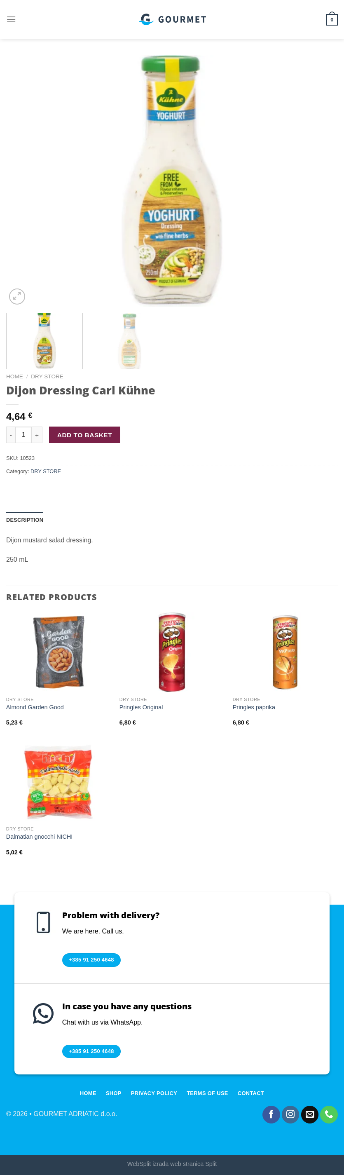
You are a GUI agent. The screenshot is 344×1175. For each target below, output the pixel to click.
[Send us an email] (310, 1114)
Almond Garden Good (35, 707)
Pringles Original (141, 707)
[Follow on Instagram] (291, 1114)
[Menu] (11, 19)
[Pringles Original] (172, 652)
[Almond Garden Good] (58, 652)
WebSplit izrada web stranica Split (172, 1164)
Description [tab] (24, 520)
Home (14, 376)
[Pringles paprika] (285, 652)
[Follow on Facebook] (271, 1114)
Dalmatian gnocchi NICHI (39, 836)
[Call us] (329, 1114)
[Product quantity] (23, 435)
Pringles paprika (254, 707)
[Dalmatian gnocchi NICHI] (58, 782)
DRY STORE (47, 376)
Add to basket (84, 435)
